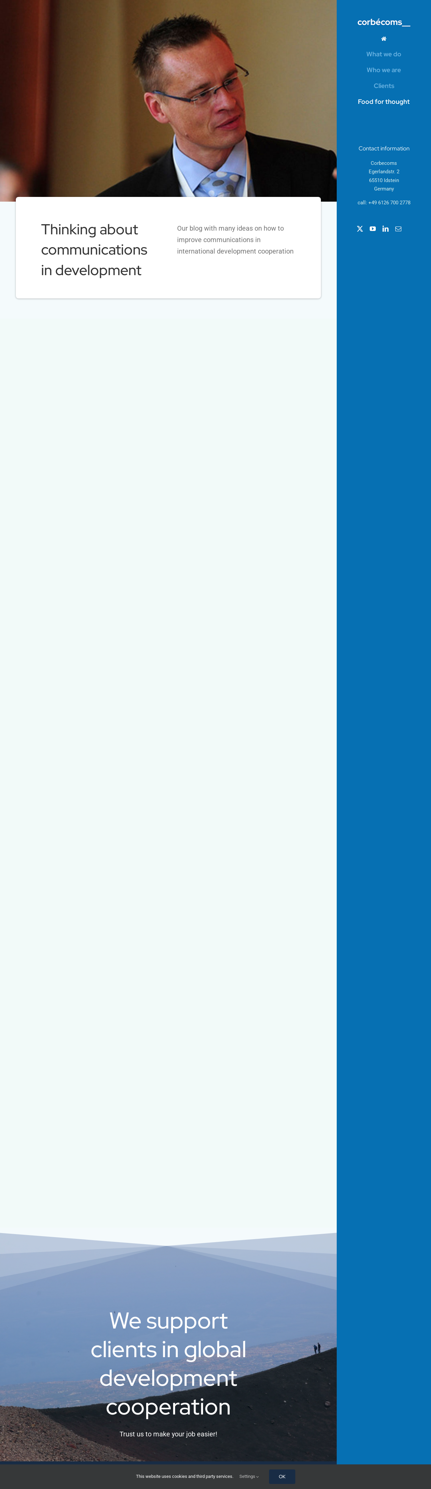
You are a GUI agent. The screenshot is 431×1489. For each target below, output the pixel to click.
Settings (249, 1476)
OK (282, 1476)
